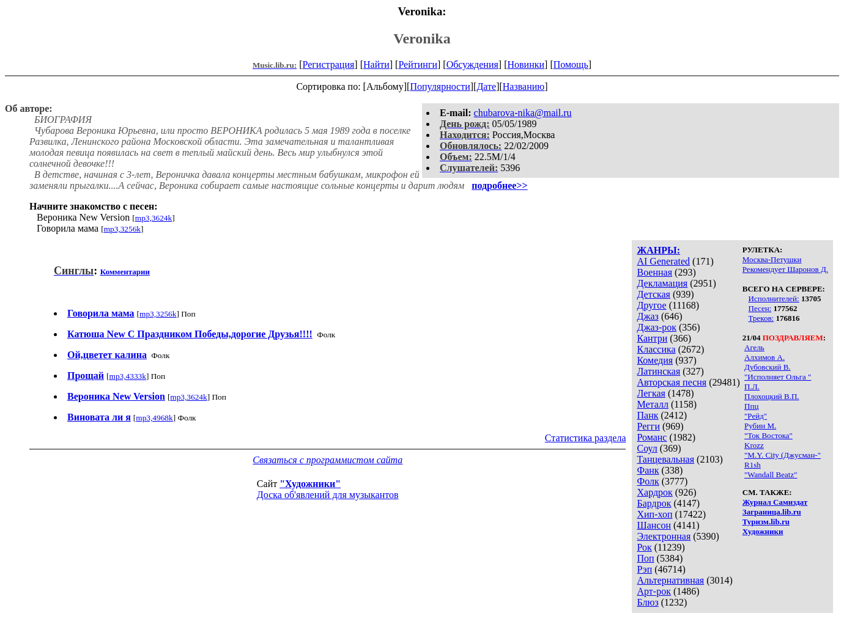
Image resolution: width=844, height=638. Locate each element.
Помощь (570, 64)
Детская (653, 294)
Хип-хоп (654, 514)
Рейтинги (417, 64)
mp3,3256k (122, 228)
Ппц (751, 406)
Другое (651, 305)
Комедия (655, 360)
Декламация (662, 283)
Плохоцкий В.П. (771, 396)
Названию (524, 86)
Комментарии (125, 271)
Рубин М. (760, 425)
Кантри (652, 338)
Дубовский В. (767, 367)
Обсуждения (472, 64)
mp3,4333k (127, 376)
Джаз (647, 316)
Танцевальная (665, 459)
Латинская (658, 371)
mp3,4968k (154, 417)
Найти (376, 64)
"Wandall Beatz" (770, 474)
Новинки (525, 64)
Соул (647, 448)
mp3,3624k (153, 217)
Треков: (761, 318)
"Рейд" (755, 415)
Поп (645, 558)
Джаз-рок (656, 327)
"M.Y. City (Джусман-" (782, 455)
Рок (644, 547)
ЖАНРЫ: (658, 250)
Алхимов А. (764, 357)
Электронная (663, 536)
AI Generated (663, 261)
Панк (647, 415)
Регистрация (329, 64)
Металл (652, 404)
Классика (656, 349)
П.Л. (752, 386)
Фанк (648, 470)
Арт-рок (653, 591)
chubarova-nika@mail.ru (523, 113)
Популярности (440, 86)
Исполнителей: (774, 298)
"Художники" (310, 484)
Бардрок (654, 503)
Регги (648, 426)
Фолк (648, 481)
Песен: (760, 308)
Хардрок (654, 492)
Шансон (653, 525)
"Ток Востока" (768, 435)
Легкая (651, 393)
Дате (486, 86)
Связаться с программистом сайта (327, 460)
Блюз (647, 602)
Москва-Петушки (772, 259)
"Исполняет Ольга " (777, 376)
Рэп (644, 569)
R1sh (752, 464)
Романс (652, 437)
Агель (754, 347)
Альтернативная (670, 580)
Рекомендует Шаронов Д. (785, 269)
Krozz (754, 445)
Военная (654, 272)
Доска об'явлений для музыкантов (328, 495)
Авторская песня (671, 382)
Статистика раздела (585, 438)
